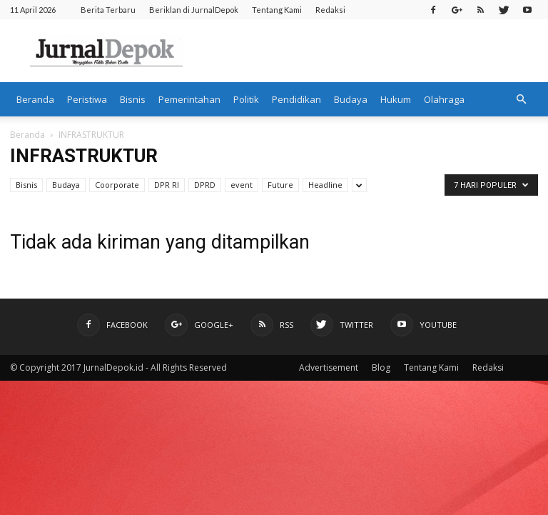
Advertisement (328, 367)
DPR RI (166, 184)
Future (280, 184)
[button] (521, 99)
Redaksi (330, 9)
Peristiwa (87, 99)
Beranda (35, 99)
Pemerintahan (189, 99)
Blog (381, 367)
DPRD (204, 184)
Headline (325, 184)
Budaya (350, 99)
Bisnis (133, 99)
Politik (246, 99)
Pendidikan (296, 99)
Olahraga (444, 99)
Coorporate (117, 184)
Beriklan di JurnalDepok (193, 9)
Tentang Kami (277, 9)
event (241, 184)
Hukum (395, 99)
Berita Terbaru (108, 9)
